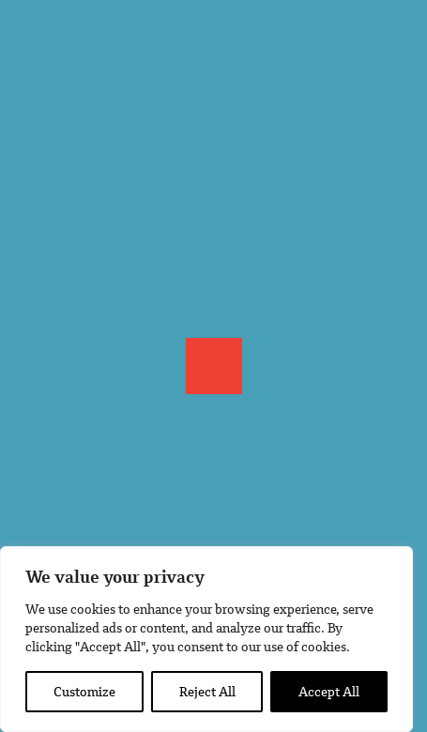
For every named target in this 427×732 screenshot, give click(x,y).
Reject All (207, 691)
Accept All (328, 691)
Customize (84, 691)
